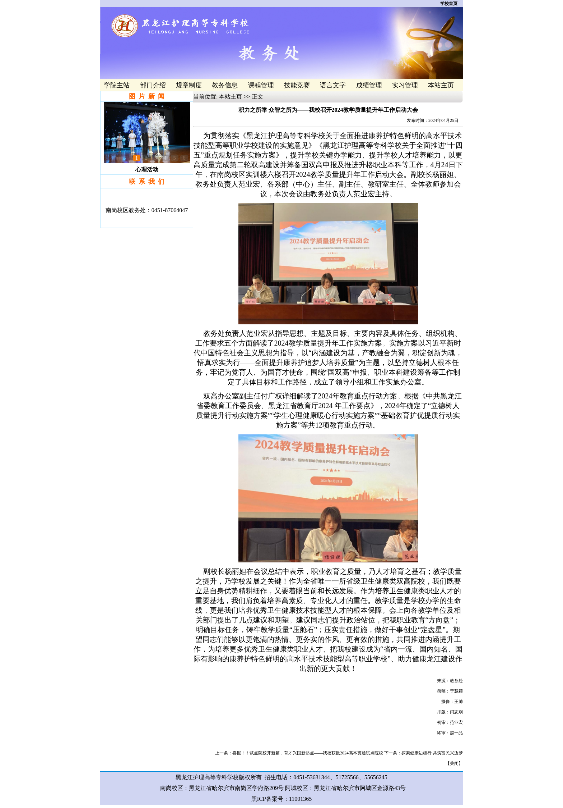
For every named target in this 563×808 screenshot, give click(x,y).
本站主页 (441, 85)
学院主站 (117, 85)
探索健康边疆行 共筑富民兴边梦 (432, 752)
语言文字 (333, 85)
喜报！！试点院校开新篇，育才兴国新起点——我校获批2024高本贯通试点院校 (307, 752)
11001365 (300, 799)
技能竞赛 (297, 85)
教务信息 (225, 85)
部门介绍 (153, 85)
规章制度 (189, 85)
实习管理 (405, 85)
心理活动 (146, 169)
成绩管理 (369, 85)
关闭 (454, 763)
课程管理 (261, 85)
